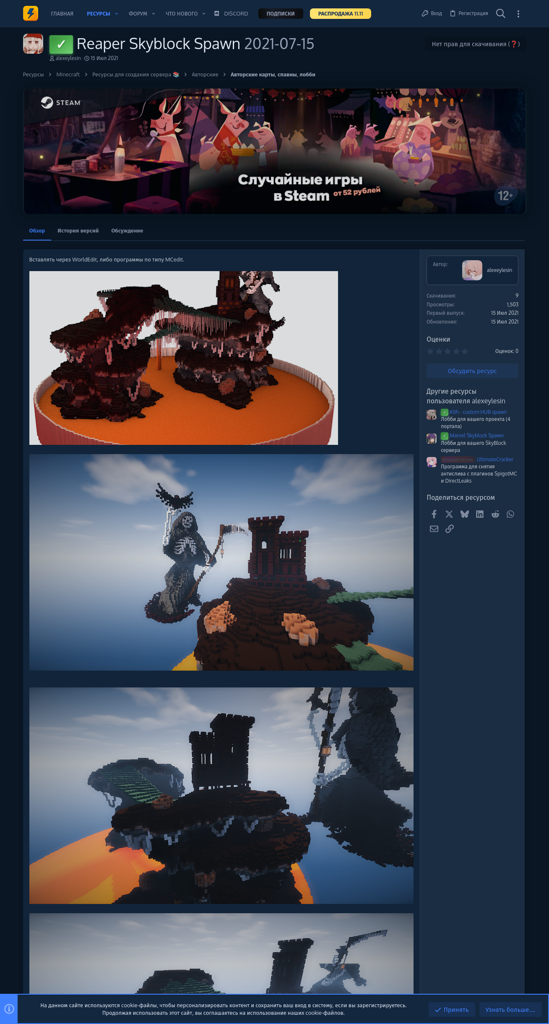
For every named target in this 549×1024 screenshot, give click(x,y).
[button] (116, 13)
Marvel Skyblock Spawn (360, 435)
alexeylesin (68, 58)
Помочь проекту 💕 (460, 266)
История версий (78, 230)
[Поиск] (501, 13)
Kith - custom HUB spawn (362, 412)
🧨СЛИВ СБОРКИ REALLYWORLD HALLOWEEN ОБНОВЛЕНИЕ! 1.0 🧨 (480, 412)
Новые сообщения (459, 345)
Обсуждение (127, 230)
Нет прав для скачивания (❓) (476, 44)
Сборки (448, 390)
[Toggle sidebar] (518, 13)
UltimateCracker (365, 459)
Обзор (37, 230)
